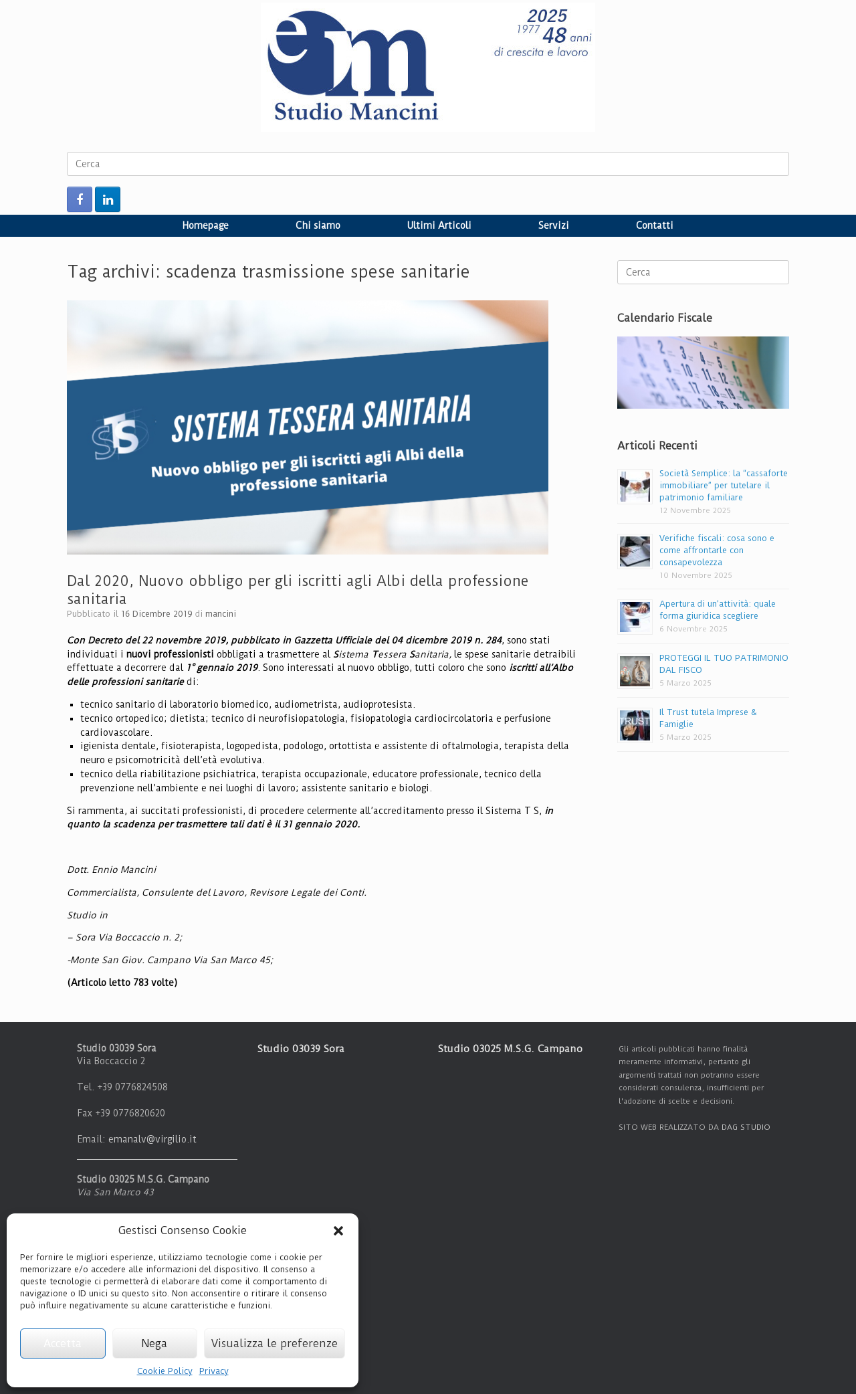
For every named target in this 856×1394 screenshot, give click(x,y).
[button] (338, 1230)
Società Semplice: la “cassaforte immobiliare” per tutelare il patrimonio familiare (723, 485)
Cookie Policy (165, 1371)
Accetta (62, 1343)
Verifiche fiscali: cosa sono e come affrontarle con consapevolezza (716, 550)
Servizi (553, 225)
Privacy (214, 1371)
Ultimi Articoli (439, 225)
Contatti (654, 225)
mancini (220, 614)
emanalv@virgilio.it (152, 1139)
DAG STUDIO (746, 1127)
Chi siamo (318, 225)
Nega (154, 1343)
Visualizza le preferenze (274, 1343)
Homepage (206, 225)
